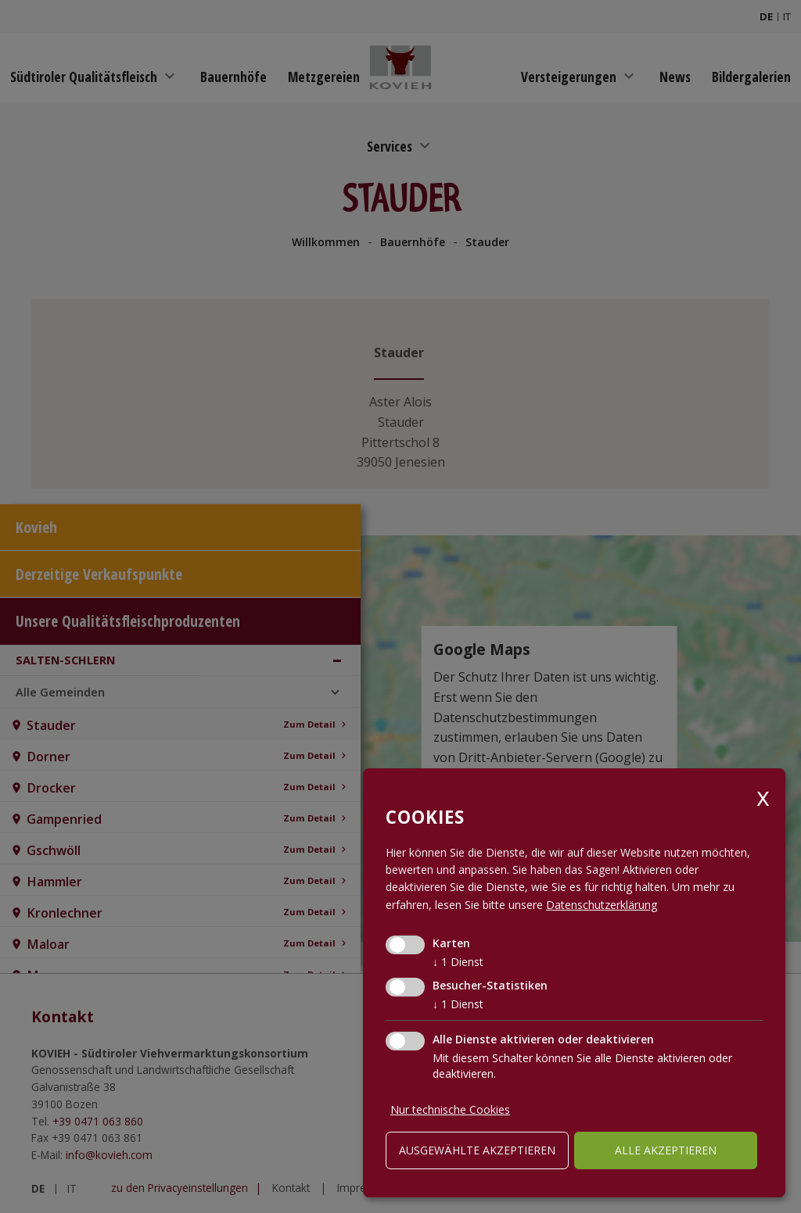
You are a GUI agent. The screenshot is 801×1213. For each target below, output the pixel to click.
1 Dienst (458, 961)
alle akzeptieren (666, 1150)
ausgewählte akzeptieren (477, 1150)
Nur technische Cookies (450, 1109)
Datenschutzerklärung (601, 904)
